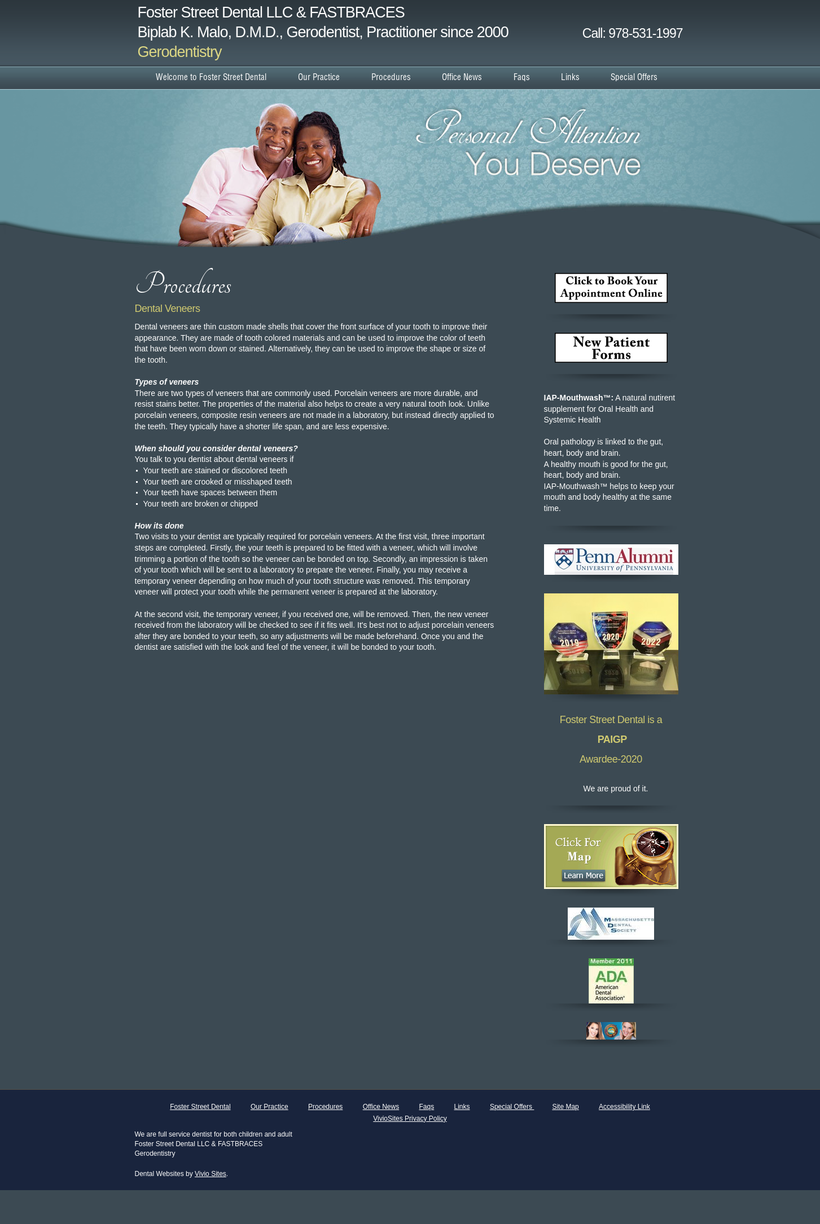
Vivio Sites (210, 1174)
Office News (381, 1107)
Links (462, 1107)
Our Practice (269, 1107)
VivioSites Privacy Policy (410, 1118)
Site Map (565, 1107)
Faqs (427, 1107)
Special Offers (512, 1107)
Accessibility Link (624, 1107)
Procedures (325, 1107)
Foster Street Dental (200, 1107)
